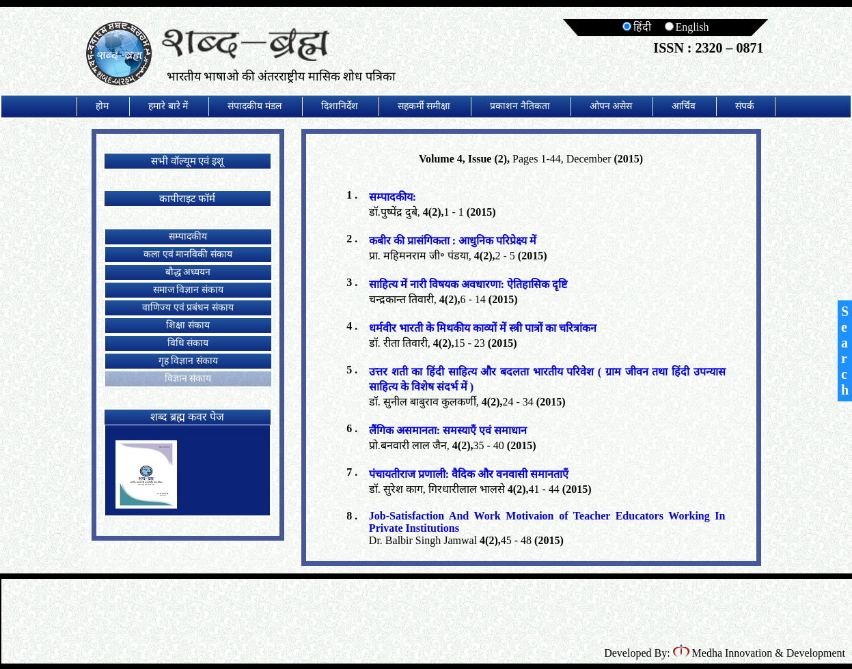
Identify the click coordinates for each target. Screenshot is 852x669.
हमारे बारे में (168, 106)
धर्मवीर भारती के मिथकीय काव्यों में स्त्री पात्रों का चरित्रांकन (482, 328)
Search (845, 350)
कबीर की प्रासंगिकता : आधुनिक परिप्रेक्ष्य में (452, 240)
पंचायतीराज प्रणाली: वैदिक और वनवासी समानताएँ (468, 474)
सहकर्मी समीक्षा (424, 106)
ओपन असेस (611, 106)
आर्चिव (684, 106)
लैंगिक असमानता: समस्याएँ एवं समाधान (448, 430)
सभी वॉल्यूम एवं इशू (187, 161)
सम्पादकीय (188, 236)
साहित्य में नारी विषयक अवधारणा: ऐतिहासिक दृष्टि (468, 284)
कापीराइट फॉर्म (187, 198)
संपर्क (744, 106)
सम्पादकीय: (392, 197)
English (687, 27)
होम (102, 106)
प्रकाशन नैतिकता (520, 106)
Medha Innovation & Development (759, 653)
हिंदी (636, 27)
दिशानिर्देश (339, 106)
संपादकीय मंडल (254, 106)
